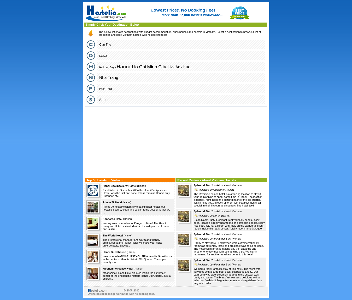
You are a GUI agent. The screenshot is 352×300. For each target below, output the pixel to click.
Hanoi (123, 66)
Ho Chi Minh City (149, 66)
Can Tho (105, 44)
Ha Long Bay (107, 67)
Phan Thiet (105, 88)
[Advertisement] (176, 141)
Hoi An (174, 67)
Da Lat (103, 55)
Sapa (103, 100)
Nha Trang (108, 77)
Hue (186, 67)
